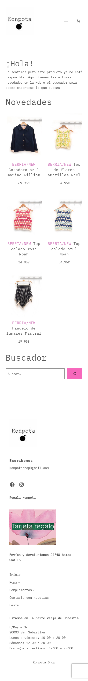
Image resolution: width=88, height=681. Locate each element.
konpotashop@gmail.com (29, 468)
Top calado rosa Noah (23, 248)
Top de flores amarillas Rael (64, 169)
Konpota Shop (44, 662)
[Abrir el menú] (66, 21)
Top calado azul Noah (64, 248)
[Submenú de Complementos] (34, 590)
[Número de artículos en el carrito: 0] (78, 21)
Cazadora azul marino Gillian (23, 169)
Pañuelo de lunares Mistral (23, 328)
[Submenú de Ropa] (19, 582)
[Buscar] (74, 373)
